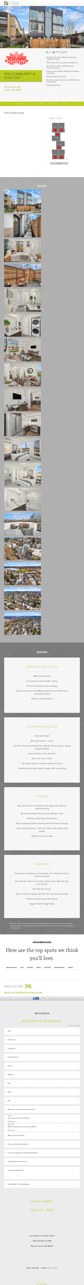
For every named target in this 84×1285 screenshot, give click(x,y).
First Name (12, 1040)
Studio (39, 1116)
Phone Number (13, 1057)
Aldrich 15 (39, 1124)
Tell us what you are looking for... (19, 1118)
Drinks (38, 967)
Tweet (51, 998)
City (9, 1083)
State (9, 1092)
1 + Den (39, 1120)
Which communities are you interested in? (22, 1127)
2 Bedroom (39, 1122)
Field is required (73, 1025)
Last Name (12, 1048)
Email (10, 1066)
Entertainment (59, 967)
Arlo (39, 1126)
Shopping (47, 967)
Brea (39, 1128)
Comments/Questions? (16, 1170)
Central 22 (39, 1130)
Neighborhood (11, 967)
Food (22, 967)
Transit (70, 967)
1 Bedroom (39, 1118)
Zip (9, 1101)
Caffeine (30, 967)
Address (10, 1075)
